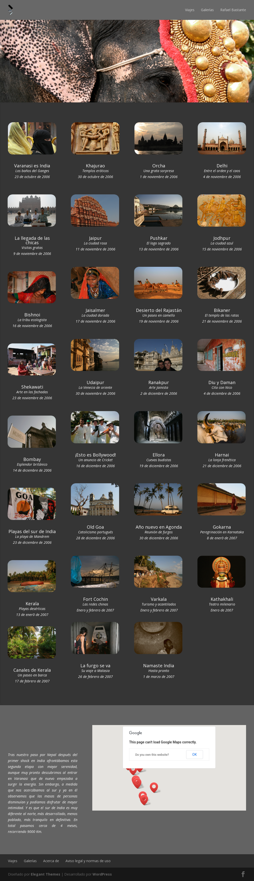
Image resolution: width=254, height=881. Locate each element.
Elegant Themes (45, 874)
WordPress (102, 874)
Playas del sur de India (32, 531)
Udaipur (95, 382)
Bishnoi (32, 315)
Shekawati (32, 387)
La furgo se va (95, 665)
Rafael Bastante (233, 9)
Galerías (207, 9)
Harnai (222, 455)
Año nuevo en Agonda (159, 527)
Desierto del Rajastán (159, 310)
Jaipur (95, 238)
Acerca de (51, 860)
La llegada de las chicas (32, 240)
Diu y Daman (221, 382)
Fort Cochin (95, 599)
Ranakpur (158, 382)
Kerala (32, 604)
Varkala (159, 599)
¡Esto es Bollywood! (95, 455)
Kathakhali (222, 599)
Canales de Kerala (32, 670)
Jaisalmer (95, 310)
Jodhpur (221, 238)
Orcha (158, 166)
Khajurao (95, 166)
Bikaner (222, 310)
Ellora (159, 455)
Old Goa (95, 527)
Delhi (222, 166)
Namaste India (158, 665)
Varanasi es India (32, 166)
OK (194, 755)
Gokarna (222, 527)
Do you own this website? (152, 755)
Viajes (189, 9)
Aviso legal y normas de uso (88, 860)
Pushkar (158, 238)
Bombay (32, 459)
